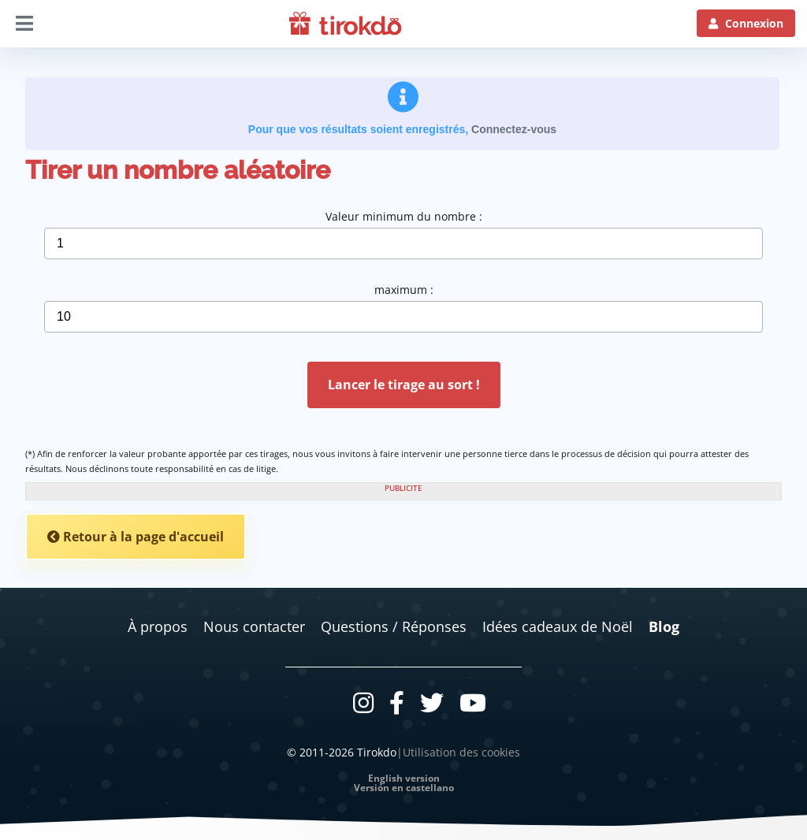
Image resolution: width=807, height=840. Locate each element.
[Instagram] (363, 702)
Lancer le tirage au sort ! (404, 384)
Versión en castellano (404, 788)
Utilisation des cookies (461, 752)
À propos (158, 626)
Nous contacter (254, 626)
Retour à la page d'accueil (135, 536)
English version (404, 778)
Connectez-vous (513, 129)
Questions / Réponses (394, 626)
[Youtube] (472, 702)
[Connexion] (746, 23)
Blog (664, 626)
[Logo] (345, 23)
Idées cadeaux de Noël (557, 626)
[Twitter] (432, 702)
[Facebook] (396, 702)
